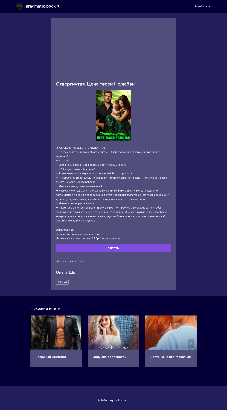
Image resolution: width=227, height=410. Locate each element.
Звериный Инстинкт (50, 357)
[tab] (107, 374)
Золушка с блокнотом (109, 357)
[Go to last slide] (36, 343)
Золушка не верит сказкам (170, 357)
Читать (113, 248)
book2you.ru (202, 6)
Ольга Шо (62, 282)
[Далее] (191, 343)
